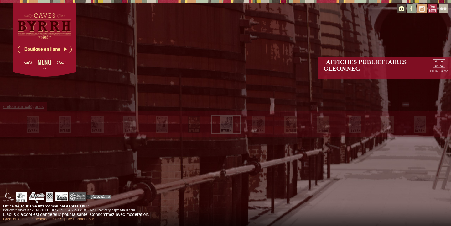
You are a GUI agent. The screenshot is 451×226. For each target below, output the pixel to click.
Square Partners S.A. (77, 219)
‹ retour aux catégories (23, 107)
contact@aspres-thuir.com (116, 210)
